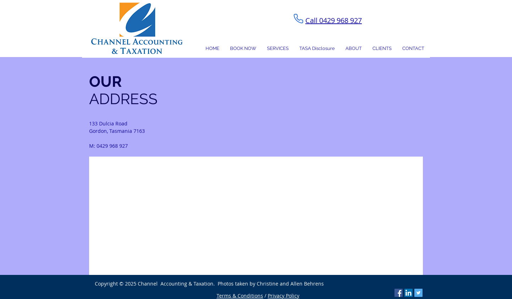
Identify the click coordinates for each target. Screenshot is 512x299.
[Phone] (298, 18)
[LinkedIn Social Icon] (408, 293)
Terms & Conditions (240, 295)
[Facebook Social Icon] (398, 293)
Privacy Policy (283, 295)
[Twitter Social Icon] (418, 293)
